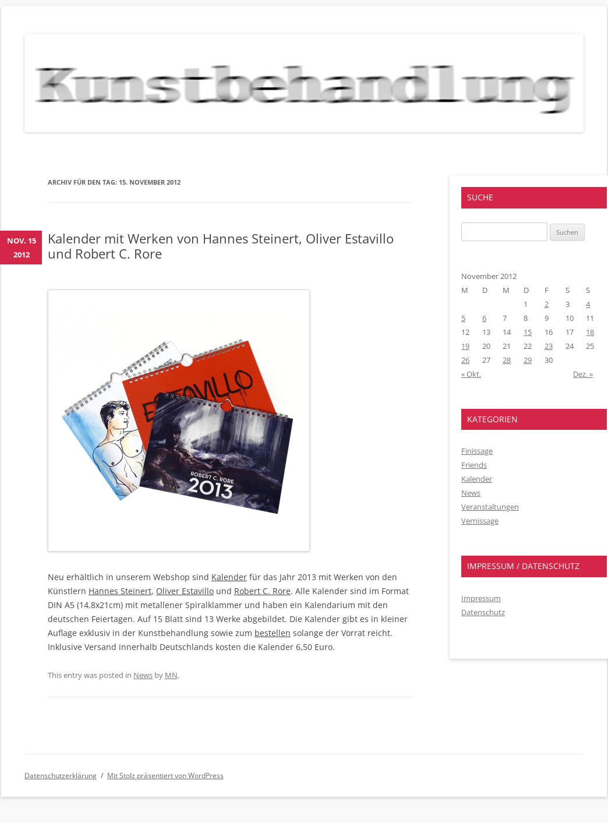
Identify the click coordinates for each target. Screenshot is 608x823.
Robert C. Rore (262, 590)
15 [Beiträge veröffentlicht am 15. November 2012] (528, 332)
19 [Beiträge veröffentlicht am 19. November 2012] (465, 346)
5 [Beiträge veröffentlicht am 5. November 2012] (463, 318)
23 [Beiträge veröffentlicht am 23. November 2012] (549, 346)
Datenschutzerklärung (60, 775)
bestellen (272, 632)
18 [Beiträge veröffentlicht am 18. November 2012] (590, 332)
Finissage (477, 451)
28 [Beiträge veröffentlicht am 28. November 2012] (507, 360)
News (143, 675)
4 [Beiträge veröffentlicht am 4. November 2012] (588, 304)
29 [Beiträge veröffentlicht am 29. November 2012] (528, 360)
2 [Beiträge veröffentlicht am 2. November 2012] (547, 304)
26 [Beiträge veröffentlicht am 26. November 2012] (465, 360)
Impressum (481, 598)
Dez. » (583, 374)
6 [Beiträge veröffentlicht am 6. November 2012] (484, 318)
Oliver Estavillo (185, 590)
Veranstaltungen (490, 506)
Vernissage (480, 520)
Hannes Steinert (120, 590)
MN (171, 675)
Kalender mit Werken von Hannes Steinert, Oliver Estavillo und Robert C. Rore (221, 245)
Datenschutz (483, 612)
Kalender (229, 576)
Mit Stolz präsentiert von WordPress (165, 775)
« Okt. (471, 374)
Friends (474, 465)
